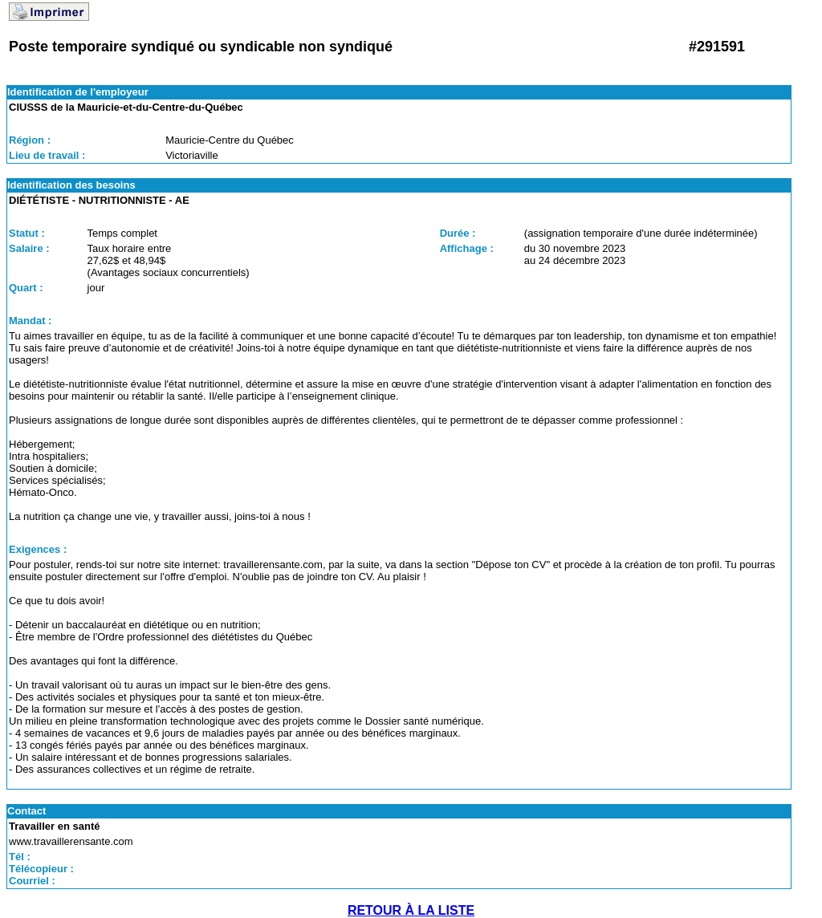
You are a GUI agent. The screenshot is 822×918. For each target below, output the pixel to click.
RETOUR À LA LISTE (411, 910)
